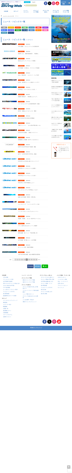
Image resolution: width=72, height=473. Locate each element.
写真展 (24, 27)
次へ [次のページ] (39, 401)
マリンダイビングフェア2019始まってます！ (28, 284)
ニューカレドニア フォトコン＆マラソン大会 (28, 308)
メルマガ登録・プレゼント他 (63, 417)
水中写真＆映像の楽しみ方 (47, 423)
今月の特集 (5, 419)
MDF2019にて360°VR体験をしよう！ (26, 272)
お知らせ (31, 30)
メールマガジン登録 (62, 421)
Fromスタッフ (11, 32)
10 (21, 401)
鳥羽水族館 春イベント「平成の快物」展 (27, 356)
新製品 (38, 27)
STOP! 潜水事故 (6, 429)
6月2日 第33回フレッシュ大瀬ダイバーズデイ (28, 106)
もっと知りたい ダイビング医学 (10, 431)
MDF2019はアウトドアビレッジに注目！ (27, 260)
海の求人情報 (44, 435)
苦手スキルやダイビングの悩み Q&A (11, 425)
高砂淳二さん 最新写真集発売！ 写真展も (28, 58)
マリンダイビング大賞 (8, 421)
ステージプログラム (7, 456)
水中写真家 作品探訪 (8, 423)
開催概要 (5, 448)
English (33, 2)
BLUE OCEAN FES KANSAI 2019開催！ (26, 165)
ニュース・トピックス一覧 (8, 16)
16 (36, 401)
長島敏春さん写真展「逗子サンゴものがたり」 (28, 201)
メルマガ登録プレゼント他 (66, 11)
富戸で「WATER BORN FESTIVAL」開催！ (27, 225)
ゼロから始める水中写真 (8, 427)
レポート (45, 27)
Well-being (4, 32)
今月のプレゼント (62, 419)
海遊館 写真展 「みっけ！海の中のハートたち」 (29, 332)
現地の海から (4, 30)
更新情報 (45, 30)
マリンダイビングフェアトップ (10, 442)
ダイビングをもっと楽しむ (56, 11)
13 (29, 401)
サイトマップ (61, 429)
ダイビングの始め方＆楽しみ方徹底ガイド (30, 429)
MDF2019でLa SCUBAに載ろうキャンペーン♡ (28, 237)
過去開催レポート (7, 452)
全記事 (4, 27)
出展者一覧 (5, 450)
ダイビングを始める (46, 11)
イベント (18, 27)
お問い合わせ (61, 425)
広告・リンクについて (63, 423)
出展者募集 (5, 454)
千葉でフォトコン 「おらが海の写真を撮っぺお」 (29, 177)
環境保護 (18, 30)
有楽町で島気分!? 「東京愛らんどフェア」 (28, 129)
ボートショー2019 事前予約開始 (25, 380)
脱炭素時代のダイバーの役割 (9, 437)
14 (31, 401)
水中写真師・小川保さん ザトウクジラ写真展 (28, 82)
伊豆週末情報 (11, 30)
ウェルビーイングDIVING (8, 433)
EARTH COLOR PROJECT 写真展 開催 (27, 213)
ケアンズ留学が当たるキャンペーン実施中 (27, 344)
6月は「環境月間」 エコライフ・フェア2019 (28, 94)
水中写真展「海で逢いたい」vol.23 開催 (27, 368)
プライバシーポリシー (63, 427)
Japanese (27, 2)
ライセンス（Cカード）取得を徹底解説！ (31, 433)
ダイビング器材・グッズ (46, 425)
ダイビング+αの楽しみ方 (46, 433)
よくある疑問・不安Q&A (28, 441)
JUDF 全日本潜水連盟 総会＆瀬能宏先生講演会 (29, 391)
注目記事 (6, 11)
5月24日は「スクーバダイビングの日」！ (27, 118)
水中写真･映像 (25, 30)
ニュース (11, 27)
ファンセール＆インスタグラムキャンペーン (28, 320)
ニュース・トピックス (25, 11)
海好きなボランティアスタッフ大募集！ (27, 70)
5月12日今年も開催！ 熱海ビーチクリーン (28, 189)
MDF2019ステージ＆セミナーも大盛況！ (27, 249)
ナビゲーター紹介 (7, 446)
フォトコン (31, 27)
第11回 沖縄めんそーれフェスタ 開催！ (27, 153)
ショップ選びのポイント (28, 436)
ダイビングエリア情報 (35, 11)
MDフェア (16, 11)
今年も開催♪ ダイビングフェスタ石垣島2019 (28, 46)
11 (24, 401)
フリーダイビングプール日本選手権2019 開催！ (29, 141)
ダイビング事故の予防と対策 (47, 421)
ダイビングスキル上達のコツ (47, 419)
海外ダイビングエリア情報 (29, 424)
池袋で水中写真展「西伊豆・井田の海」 (27, 296)
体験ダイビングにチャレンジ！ (30, 443)
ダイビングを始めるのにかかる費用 (30, 438)
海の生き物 (43, 431)
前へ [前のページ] (11, 401)
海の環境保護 (6, 435)
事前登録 (5, 444)
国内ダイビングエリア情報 (29, 422)
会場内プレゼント (7, 458)
